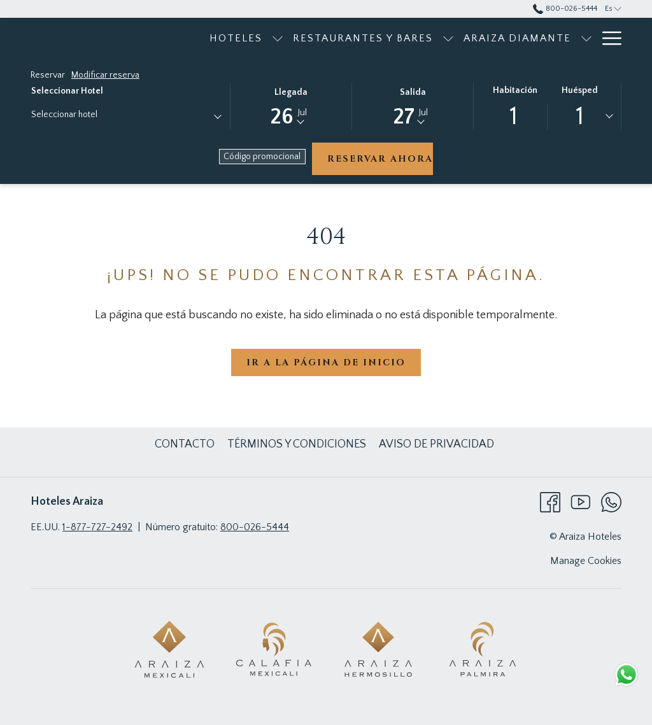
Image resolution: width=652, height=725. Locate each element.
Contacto (185, 444)
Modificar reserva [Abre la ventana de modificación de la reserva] (105, 75)
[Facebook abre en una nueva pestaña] (550, 501)
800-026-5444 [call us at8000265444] (565, 8)
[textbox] (82, 115)
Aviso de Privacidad (436, 444)
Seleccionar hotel (67, 91)
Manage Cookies (585, 561)
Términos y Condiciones (296, 444)
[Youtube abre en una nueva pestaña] (580, 501)
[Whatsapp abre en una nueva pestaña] (611, 501)
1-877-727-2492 (97, 527)
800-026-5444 (254, 527)
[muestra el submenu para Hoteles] (277, 38)
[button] (291, 105)
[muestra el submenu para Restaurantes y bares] (448, 38)
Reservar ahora (380, 159)
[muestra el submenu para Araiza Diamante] (586, 38)
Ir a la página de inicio (326, 362)
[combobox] (125, 117)
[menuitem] (236, 38)
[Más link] (607, 38)
